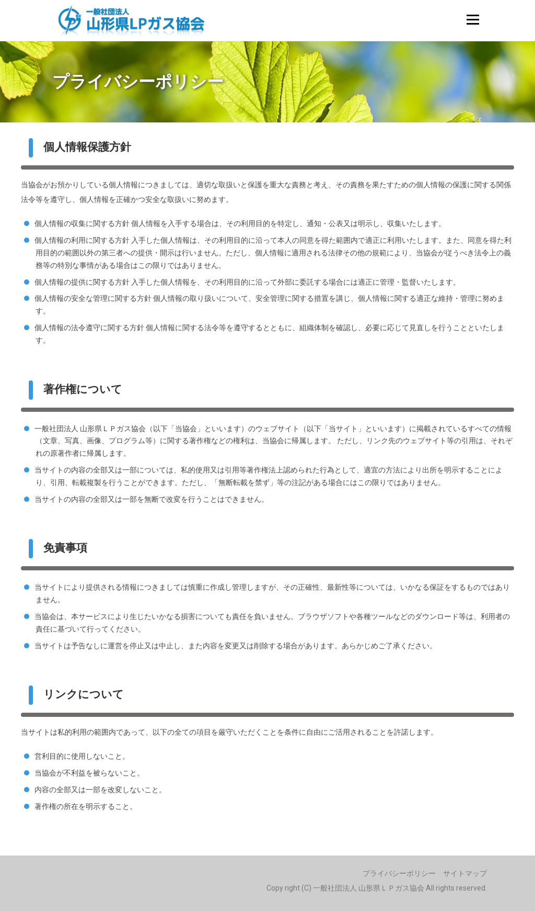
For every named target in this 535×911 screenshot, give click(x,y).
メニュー (472, 19)
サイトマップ (465, 873)
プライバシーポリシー (399, 873)
